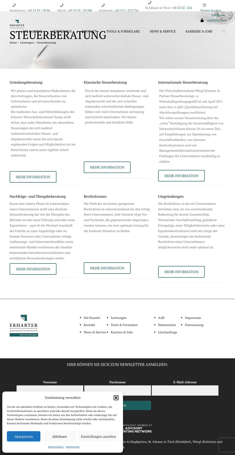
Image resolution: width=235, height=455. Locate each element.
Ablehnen (59, 436)
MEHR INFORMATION (33, 177)
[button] (116, 397)
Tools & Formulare (123, 31)
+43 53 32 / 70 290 (79, 10)
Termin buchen (210, 10)
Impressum (73, 446)
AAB (161, 317)
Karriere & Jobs (199, 31)
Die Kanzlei (32, 31)
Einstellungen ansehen (98, 436)
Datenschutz (56, 446)
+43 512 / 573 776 (126, 10)
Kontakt (89, 31)
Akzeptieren (23, 436)
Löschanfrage (167, 332)
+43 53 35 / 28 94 (38, 10)
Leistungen (62, 31)
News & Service (163, 31)
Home (13, 42)
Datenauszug (194, 325)
